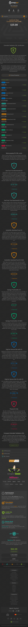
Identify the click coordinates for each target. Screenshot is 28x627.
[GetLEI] (14, 534)
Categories (14, 594)
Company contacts (14, 578)
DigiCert (14, 585)
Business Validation (14, 597)
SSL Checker (5, 456)
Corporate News (14, 576)
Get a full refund (5, 526)
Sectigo (14, 590)
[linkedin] (20, 618)
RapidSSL (14, 589)
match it (15, 506)
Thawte (14, 591)
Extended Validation (14, 599)
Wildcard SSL (14, 600)
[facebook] (8, 618)
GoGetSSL (14, 586)
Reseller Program (14, 573)
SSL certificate (15, 496)
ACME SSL (4, 518)
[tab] (14, 75)
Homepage (14, 572)
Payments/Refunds (14, 575)
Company (14, 570)
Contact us (17, 473)
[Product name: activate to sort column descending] (14, 80)
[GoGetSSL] (14, 2)
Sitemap (14, 580)
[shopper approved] (14, 618)
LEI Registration (14, 551)
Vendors (14, 583)
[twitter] (11, 618)
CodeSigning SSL (14, 603)
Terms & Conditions (14, 577)
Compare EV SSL (14, 445)
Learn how (16, 544)
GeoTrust (14, 587)
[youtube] (17, 618)
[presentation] (13, 75)
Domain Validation (14, 596)
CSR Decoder (6, 453)
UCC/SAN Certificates (14, 601)
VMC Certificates (14, 604)
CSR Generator (6, 451)
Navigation (5, 16)
